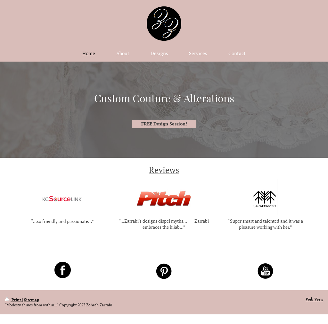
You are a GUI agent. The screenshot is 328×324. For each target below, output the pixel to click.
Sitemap (31, 299)
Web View (314, 299)
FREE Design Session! (164, 124)
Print (13, 299)
